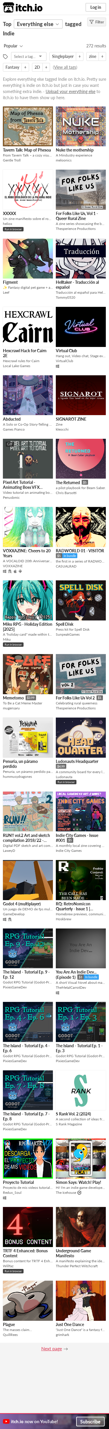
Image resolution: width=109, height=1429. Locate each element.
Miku (7, 639)
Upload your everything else (70, 91)
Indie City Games (69, 850)
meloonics (64, 160)
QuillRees (10, 1334)
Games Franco (14, 429)
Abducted (12, 419)
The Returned (68, 482)
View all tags (65, 67)
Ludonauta (64, 777)
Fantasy (12, 67)
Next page (51, 1348)
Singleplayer (63, 56)
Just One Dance (70, 1324)
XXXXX (9, 213)
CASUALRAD (66, 566)
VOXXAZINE (13, 566)
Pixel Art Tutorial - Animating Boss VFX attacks (21, 487)
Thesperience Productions (76, 228)
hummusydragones (17, 776)
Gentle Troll (12, 160)
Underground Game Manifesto (73, 1253)
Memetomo (13, 697)
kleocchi (62, 429)
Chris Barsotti (66, 493)
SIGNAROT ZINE (71, 419)
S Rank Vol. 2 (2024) (73, 1113)
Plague (9, 1324)
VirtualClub (64, 361)
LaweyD (9, 850)
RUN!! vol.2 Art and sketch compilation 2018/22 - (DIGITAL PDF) (26, 840)
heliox (7, 223)
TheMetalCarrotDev (71, 987)
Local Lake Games (16, 366)
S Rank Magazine (69, 1124)
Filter (96, 22)
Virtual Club (66, 350)
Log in (95, 7)
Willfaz (8, 1266)
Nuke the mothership (75, 149)
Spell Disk (64, 624)
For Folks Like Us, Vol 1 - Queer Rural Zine (77, 216)
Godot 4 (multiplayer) (22, 903)
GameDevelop (14, 914)
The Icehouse (66, 1192)
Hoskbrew (63, 919)
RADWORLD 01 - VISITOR (80, 550)
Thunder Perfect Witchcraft (77, 1266)
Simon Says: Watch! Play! (78, 1182)
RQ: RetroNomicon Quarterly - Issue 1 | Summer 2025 (73, 908)
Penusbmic (11, 497)
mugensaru (11, 708)
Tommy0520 (65, 297)
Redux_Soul (12, 1192)
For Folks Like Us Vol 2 (75, 697)
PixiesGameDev (15, 987)
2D (37, 67)
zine (92, 56)
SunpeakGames (68, 634)
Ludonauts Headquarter (77, 761)
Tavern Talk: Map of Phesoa (27, 149)
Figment (10, 282)
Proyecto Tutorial (18, 1182)
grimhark (62, 1334)
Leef (6, 292)
